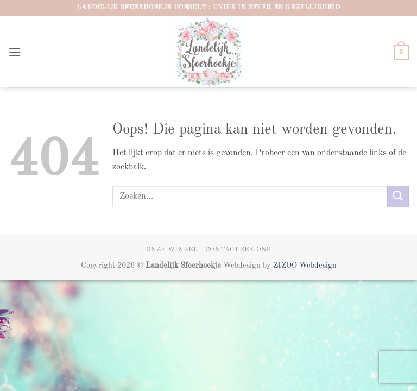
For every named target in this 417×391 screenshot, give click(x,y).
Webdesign (318, 265)
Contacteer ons (238, 250)
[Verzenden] (398, 196)
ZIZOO (286, 265)
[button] (14, 52)
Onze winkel (172, 250)
